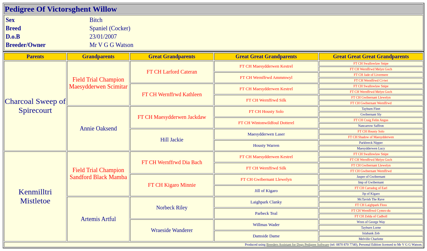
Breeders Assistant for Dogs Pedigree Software (298, 244)
